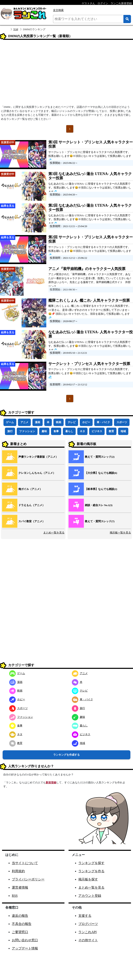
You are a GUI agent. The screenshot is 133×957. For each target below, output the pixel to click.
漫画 (37, 422)
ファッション (27, 431)
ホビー (86, 422)
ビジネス (97, 431)
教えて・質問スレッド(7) (99, 521)
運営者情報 (20, 887)
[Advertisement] (66, 73)
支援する (84, 915)
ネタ (82, 431)
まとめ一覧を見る (53, 532)
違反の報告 (20, 915)
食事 (56, 431)
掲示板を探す (88, 879)
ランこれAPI (87, 932)
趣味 (44, 431)
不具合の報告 (21, 924)
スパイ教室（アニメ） (31, 521)
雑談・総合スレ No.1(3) (98, 505)
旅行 (10, 431)
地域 (123, 431)
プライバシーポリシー (28, 879)
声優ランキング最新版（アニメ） (38, 456)
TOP (15, 29)
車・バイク (103, 422)
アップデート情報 (25, 948)
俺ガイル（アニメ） (30, 489)
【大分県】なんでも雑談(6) (101, 472)
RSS (15, 895)
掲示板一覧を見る (120, 532)
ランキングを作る (91, 871)
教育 (111, 431)
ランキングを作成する (66, 754)
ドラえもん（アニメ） (31, 505)
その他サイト (88, 940)
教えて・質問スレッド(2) (99, 456)
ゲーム (10, 422)
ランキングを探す (91, 863)
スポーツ (121, 422)
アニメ (24, 422)
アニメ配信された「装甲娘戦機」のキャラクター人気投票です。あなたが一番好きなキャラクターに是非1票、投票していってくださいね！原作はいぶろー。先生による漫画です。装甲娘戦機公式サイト (90, 278)
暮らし (69, 431)
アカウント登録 (89, 895)
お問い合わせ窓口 (25, 940)
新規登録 (51, 782)
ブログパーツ (88, 924)
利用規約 (18, 871)
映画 (58, 422)
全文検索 (58, 10)
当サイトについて (25, 863)
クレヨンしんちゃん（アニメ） (36, 472)
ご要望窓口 (20, 932)
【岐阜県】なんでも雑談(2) (101, 489)
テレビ (72, 422)
